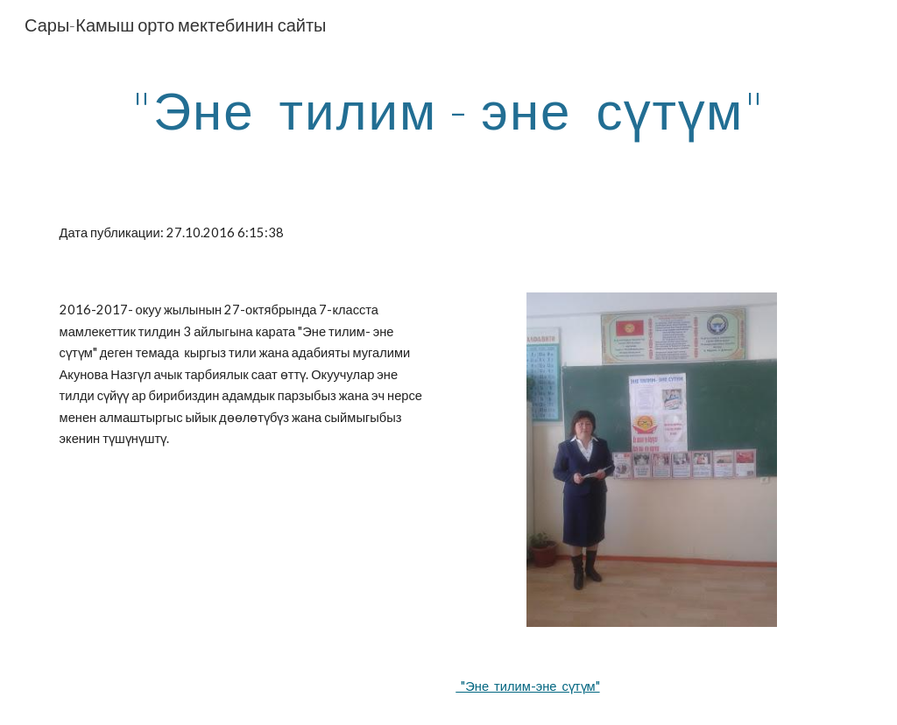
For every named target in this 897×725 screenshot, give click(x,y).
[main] (449, 109)
